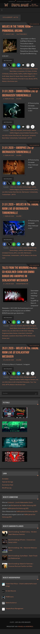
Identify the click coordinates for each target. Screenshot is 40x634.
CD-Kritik (34, 71)
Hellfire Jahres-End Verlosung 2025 (17, 508)
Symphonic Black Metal (16, 336)
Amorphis (19, 130)
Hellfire (20, 74)
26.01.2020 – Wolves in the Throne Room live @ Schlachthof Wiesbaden (20, 352)
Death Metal (13, 328)
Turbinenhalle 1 (22, 138)
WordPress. (29, 626)
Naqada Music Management (14, 608)
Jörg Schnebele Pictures (27, 133)
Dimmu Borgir (27, 130)
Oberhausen (25, 135)
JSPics (36, 133)
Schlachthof (21, 333)
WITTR (35, 79)
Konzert (4, 331)
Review (31, 79)
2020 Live (13, 130)
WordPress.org (6, 488)
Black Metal (13, 71)
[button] (4, 65)
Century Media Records (29, 248)
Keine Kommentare (34, 24)
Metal (7, 76)
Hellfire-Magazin (28, 74)
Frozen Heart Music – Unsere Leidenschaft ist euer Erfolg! (21, 585)
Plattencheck (22, 34)
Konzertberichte (22, 284)
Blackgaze (33, 326)
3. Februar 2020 (8, 155)
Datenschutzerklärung (24, 1)
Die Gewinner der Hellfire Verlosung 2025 (23, 505)
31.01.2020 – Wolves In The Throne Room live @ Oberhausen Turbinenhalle (20, 209)
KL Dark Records (11, 591)
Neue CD (12, 76)
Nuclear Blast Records (14, 135)
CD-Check (28, 71)
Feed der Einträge (7, 482)
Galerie (19, 99)
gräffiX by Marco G (31, 328)
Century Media (13, 74)
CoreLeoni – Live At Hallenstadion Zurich (20, 502)
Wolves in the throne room (9, 81)
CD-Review (5, 74)
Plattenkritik (13, 79)
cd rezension (21, 71)
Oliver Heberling (29, 331)
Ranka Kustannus (11, 603)
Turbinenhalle (14, 138)
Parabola (21, 626)
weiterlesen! (8, 60)
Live (8, 331)
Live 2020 (5, 135)
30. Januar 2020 (8, 360)
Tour (31, 382)
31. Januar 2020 (8, 284)
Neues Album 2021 (29, 76)
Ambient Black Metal (16, 69)
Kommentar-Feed (7, 485)
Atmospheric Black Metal (30, 69)
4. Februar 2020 (8, 99)
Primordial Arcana (23, 79)
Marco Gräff (19, 331)
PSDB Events (10, 597)
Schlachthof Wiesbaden (23, 382)
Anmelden (5, 479)
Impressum (12, 1)
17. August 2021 (9, 34)
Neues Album (19, 76)
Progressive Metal (7, 333)
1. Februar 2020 (8, 216)
